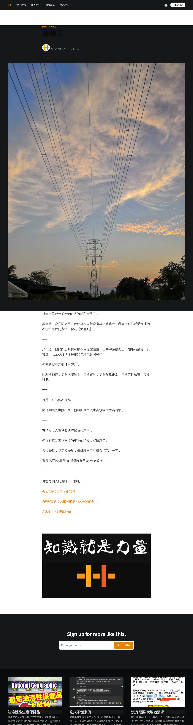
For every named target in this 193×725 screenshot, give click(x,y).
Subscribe (178, 4)
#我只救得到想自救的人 (59, 511)
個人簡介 (36, 5)
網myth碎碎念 (49, 26)
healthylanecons (60, 46)
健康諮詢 (50, 5)
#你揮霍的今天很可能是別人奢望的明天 (70, 501)
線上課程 (21, 5)
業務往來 (65, 5)
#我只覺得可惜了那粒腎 (59, 491)
